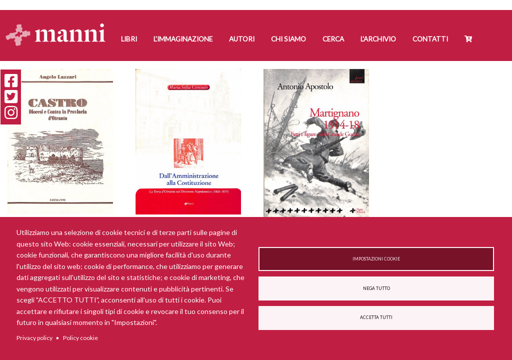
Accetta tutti (376, 317)
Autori (241, 39)
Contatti (430, 39)
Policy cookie (80, 338)
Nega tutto (376, 288)
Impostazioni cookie (376, 259)
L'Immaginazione (183, 39)
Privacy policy (34, 338)
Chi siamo (288, 39)
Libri (129, 39)
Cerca (333, 39)
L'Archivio (378, 39)
